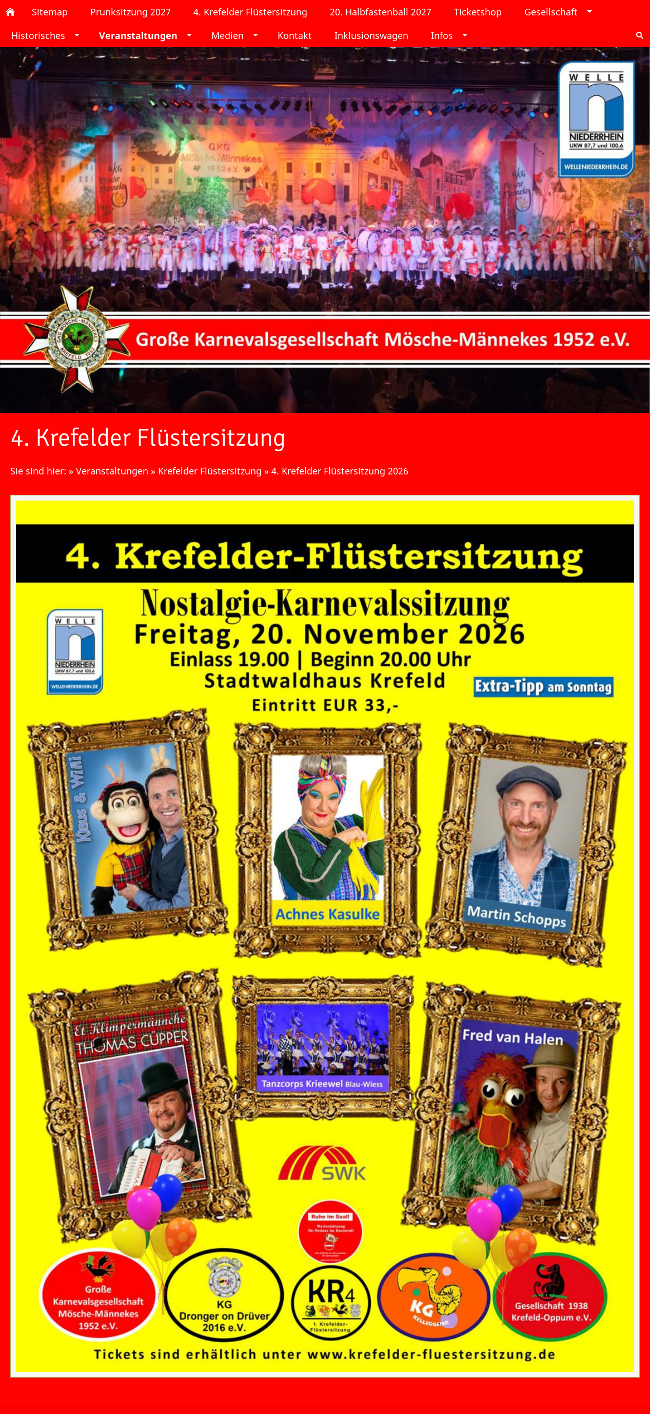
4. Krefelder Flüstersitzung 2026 (339, 471)
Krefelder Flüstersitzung (211, 471)
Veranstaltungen (112, 471)
